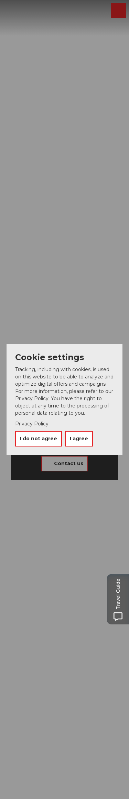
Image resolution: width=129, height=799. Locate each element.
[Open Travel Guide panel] (120, 599)
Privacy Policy (32, 424)
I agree (79, 438)
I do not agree (38, 438)
